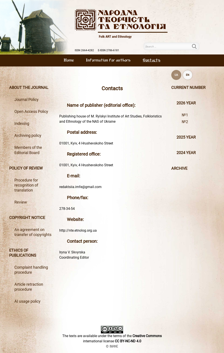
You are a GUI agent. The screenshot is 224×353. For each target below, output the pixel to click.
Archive (179, 168)
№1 (185, 115)
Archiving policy (27, 135)
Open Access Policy (31, 111)
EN (187, 74)
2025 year (186, 137)
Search (196, 46)
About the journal (28, 87)
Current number (188, 87)
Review (20, 202)
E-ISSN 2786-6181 (108, 50)
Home (69, 60)
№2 (185, 122)
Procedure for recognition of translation (26, 185)
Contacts (151, 60)
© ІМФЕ (112, 346)
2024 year (186, 153)
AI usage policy (27, 301)
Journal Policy (26, 99)
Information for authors (108, 60)
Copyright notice (27, 218)
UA (176, 74)
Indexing (21, 123)
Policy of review (26, 168)
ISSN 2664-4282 (84, 50)
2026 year (186, 103)
